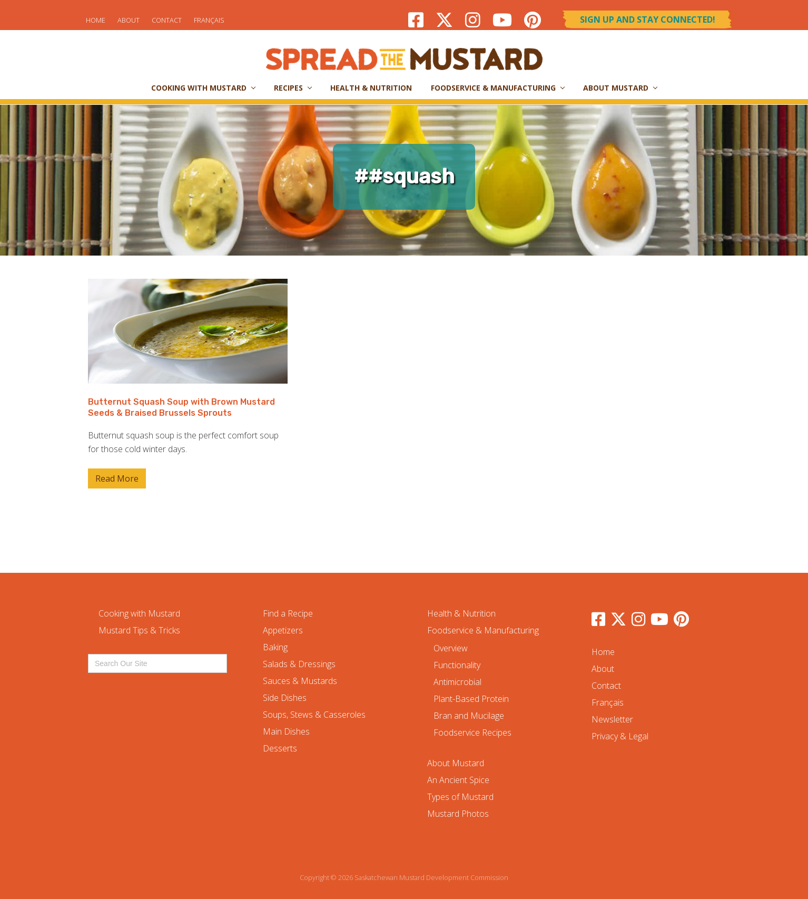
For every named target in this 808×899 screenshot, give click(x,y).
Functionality (456, 665)
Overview (450, 648)
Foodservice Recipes (472, 732)
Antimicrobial (457, 682)
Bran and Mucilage (468, 715)
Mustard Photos (458, 813)
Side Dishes (285, 697)
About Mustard (455, 763)
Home (95, 20)
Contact (167, 20)
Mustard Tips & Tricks (139, 630)
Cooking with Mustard (139, 613)
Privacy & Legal (620, 736)
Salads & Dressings (299, 664)
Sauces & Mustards (300, 681)
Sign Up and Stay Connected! (647, 19)
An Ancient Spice (458, 780)
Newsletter (612, 719)
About (128, 20)
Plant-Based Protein (471, 699)
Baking (275, 647)
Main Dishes (286, 731)
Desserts (280, 748)
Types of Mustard (460, 797)
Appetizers (283, 630)
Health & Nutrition (461, 613)
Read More (117, 480)
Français (209, 20)
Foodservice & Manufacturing (483, 630)
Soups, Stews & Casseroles (314, 714)
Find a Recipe (288, 613)
